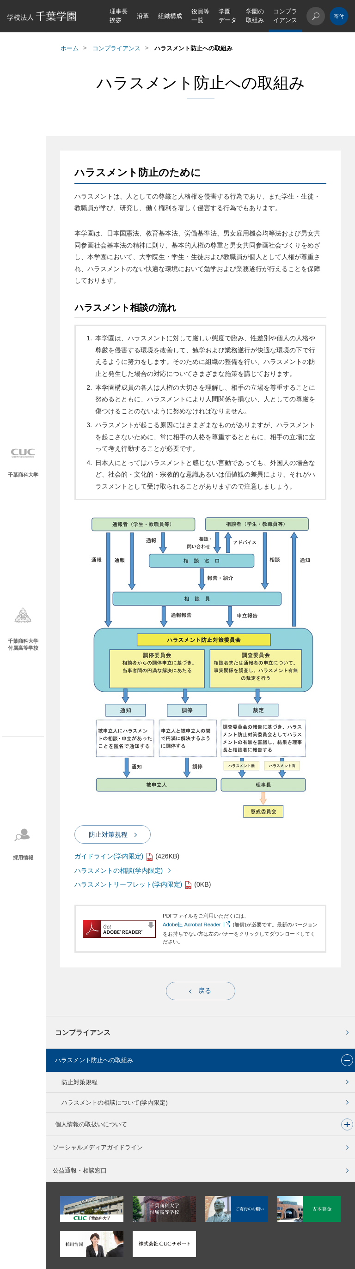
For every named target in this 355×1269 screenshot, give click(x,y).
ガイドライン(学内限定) (108, 856)
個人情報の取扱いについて (91, 1124)
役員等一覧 (200, 16)
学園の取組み (255, 16)
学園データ (228, 16)
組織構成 (170, 15)
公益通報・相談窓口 (80, 1170)
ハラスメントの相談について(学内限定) (114, 1102)
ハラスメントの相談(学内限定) (118, 870)
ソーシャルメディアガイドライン (98, 1147)
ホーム (70, 48)
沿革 (143, 15)
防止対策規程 (79, 1082)
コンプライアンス (285, 16)
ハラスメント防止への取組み (94, 1060)
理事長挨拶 (119, 16)
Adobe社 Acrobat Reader (192, 924)
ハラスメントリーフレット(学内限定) (128, 884)
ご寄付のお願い (339, 16)
